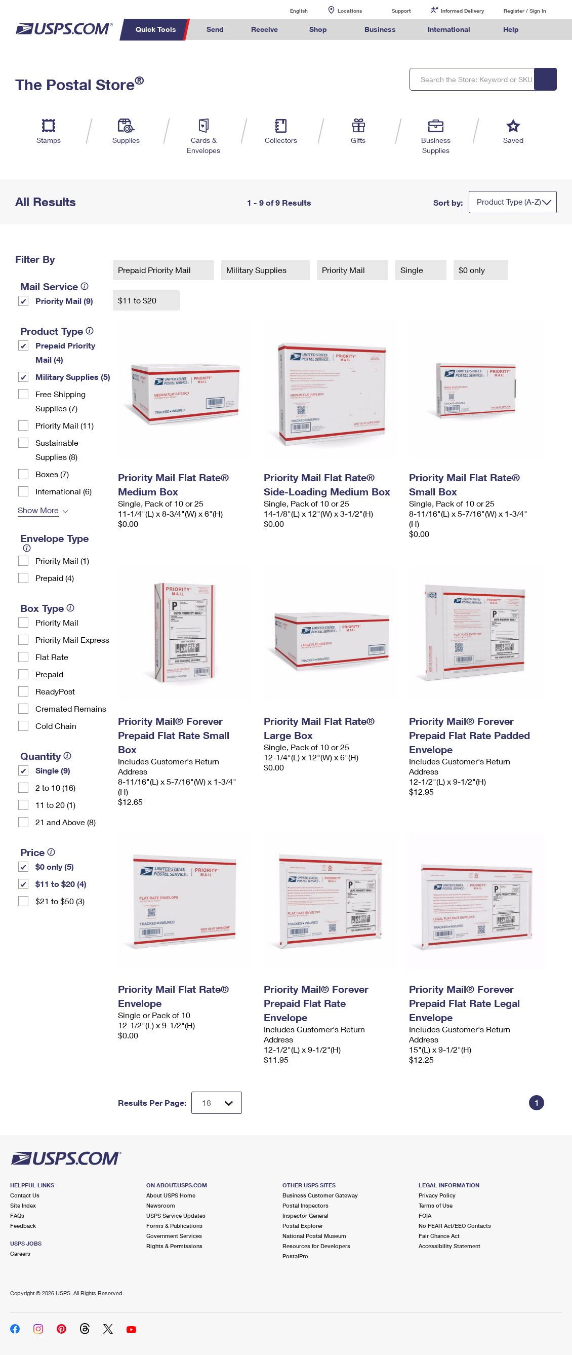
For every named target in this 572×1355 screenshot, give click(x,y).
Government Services (174, 1235)
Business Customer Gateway (320, 1195)
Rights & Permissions (174, 1246)
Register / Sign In (525, 11)
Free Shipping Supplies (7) (60, 401)
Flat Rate (51, 657)
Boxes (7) (52, 474)
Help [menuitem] (511, 29)
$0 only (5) (54, 866)
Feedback (23, 1225)
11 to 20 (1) (55, 804)
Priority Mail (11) (64, 425)
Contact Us (24, 1195)
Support (401, 11)
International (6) (63, 491)
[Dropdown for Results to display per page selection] (216, 1103)
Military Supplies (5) (72, 376)
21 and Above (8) (65, 822)
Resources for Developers (316, 1246)
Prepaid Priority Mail (155, 270)
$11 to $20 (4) (61, 883)
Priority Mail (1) (62, 560)
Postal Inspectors (305, 1205)
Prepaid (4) (54, 578)
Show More (38, 510)
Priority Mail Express (72, 639)
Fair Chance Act (439, 1235)
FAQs (17, 1215)
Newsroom (160, 1205)
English (288, 10)
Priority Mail (56, 622)
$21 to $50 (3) (60, 901)
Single (412, 270)
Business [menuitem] (380, 29)
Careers (20, 1253)
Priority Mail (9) (64, 300)
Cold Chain (55, 725)
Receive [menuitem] (264, 29)
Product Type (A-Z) (509, 201)
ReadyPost (55, 691)
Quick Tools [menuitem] (156, 29)
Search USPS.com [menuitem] (551, 30)
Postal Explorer (302, 1225)
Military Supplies (257, 270)
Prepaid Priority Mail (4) (65, 352)
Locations (350, 11)
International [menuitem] (449, 29)
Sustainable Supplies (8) (56, 449)
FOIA (425, 1215)
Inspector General (305, 1215)
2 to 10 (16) (55, 787)
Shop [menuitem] (318, 29)
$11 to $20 (138, 300)
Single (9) (52, 770)
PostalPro (295, 1256)
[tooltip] (84, 286)
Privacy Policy (437, 1195)
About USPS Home (170, 1195)
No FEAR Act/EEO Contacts (455, 1225)
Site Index (23, 1205)
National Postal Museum (314, 1235)
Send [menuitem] (215, 29)
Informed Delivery (462, 11)
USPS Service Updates (176, 1215)
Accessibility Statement (449, 1246)
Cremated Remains (70, 708)
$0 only (473, 270)
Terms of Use (436, 1205)
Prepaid (49, 674)
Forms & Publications (174, 1225)
